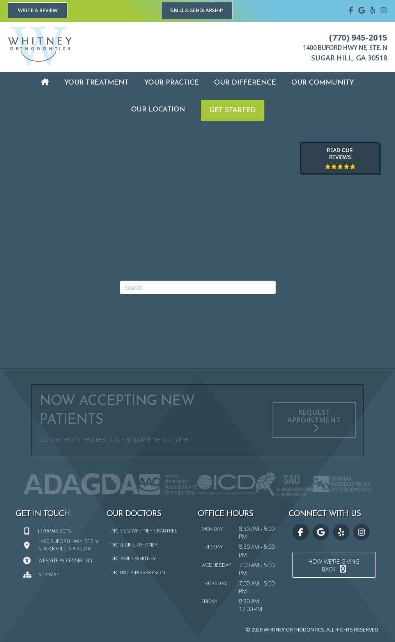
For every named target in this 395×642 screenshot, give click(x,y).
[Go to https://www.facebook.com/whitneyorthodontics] (350, 10)
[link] (45, 83)
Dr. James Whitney (133, 558)
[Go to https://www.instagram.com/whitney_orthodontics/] (383, 10)
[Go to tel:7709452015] (61, 530)
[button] (37, 10)
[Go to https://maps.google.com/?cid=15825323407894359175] (361, 10)
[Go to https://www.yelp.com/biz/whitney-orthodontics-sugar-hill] (372, 10)
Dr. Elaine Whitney (134, 544)
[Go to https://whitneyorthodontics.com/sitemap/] (61, 574)
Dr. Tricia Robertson (137, 572)
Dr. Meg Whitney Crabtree (143, 530)
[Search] (198, 287)
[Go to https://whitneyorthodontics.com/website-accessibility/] (61, 560)
